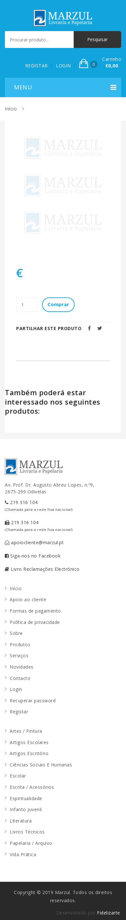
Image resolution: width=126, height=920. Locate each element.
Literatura (21, 821)
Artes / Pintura (26, 731)
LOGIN (63, 65)
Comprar (58, 304)
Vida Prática (23, 854)
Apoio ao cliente (28, 599)
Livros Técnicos (27, 832)
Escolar (18, 776)
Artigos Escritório (29, 753)
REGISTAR (36, 65)
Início (11, 109)
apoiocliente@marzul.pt (34, 542)
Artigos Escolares (29, 742)
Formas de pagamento (35, 611)
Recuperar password (33, 700)
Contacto (20, 678)
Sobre (16, 633)
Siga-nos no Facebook (32, 556)
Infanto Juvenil (26, 809)
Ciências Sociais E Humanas (41, 765)
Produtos (20, 644)
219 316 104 (39, 505)
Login (16, 689)
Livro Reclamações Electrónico (42, 569)
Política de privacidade (35, 622)
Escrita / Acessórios (32, 787)
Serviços (19, 655)
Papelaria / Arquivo (31, 843)
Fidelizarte (108, 913)
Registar (19, 711)
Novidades (22, 667)
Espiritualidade (26, 798)
